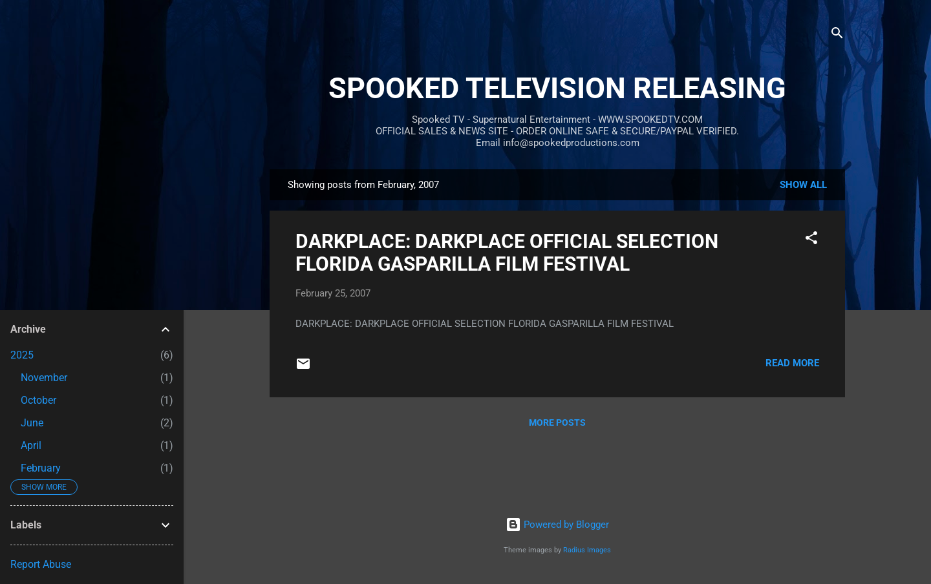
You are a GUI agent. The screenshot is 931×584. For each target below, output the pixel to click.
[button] (811, 240)
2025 (22, 355)
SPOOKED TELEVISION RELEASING (557, 88)
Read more (792, 363)
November (44, 377)
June (32, 423)
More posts (557, 422)
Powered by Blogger (557, 524)
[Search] (837, 35)
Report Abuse (40, 564)
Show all (803, 185)
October (38, 400)
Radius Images (587, 550)
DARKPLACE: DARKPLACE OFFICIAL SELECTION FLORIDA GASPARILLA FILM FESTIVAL (506, 252)
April (31, 445)
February (41, 468)
